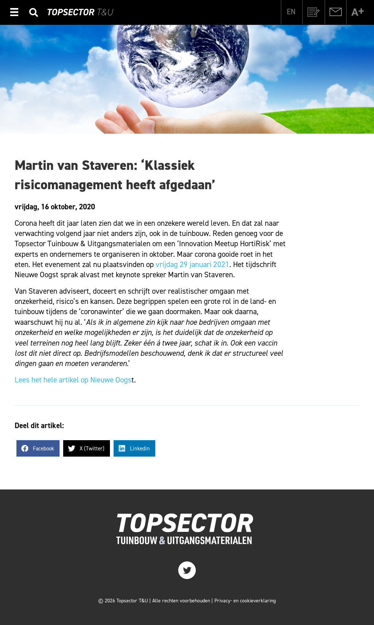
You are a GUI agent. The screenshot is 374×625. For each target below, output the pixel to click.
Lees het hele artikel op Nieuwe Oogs (73, 380)
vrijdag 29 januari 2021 (192, 264)
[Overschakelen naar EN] (291, 12)
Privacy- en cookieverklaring (245, 600)
